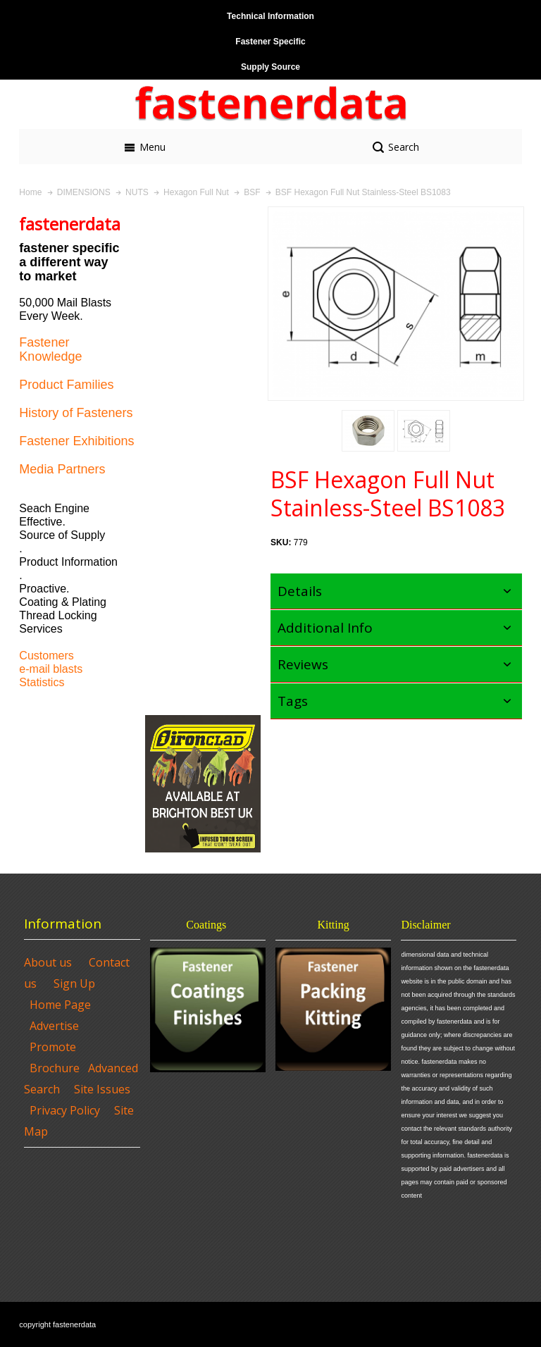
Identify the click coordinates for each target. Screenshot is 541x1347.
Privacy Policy (65, 1110)
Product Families (66, 385)
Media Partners (62, 469)
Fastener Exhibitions (76, 441)
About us (48, 962)
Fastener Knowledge (50, 349)
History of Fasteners (75, 413)
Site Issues (102, 1089)
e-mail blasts (50, 669)
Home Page (60, 1004)
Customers (46, 656)
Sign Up (74, 983)
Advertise (54, 1025)
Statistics (41, 682)
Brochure (55, 1068)
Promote (53, 1047)
